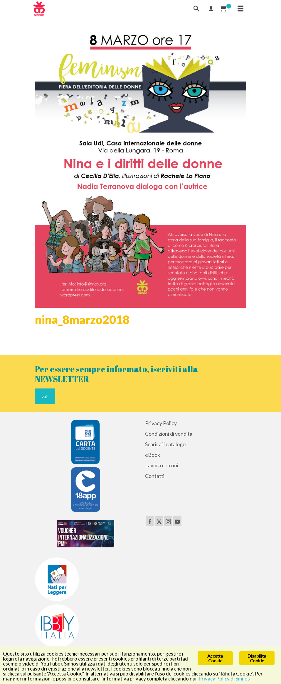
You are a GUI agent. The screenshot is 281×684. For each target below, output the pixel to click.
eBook (152, 455)
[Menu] (240, 9)
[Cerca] (196, 9)
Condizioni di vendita (168, 433)
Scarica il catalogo (165, 444)
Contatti (154, 476)
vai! (45, 396)
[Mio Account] (211, 9)
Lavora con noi (161, 465)
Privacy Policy (161, 423)
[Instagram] (168, 521)
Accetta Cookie (215, 658)
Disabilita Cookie (257, 658)
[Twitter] (159, 521)
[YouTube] (177, 521)
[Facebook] (150, 521)
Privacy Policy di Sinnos (224, 678)
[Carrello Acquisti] (225, 9)
